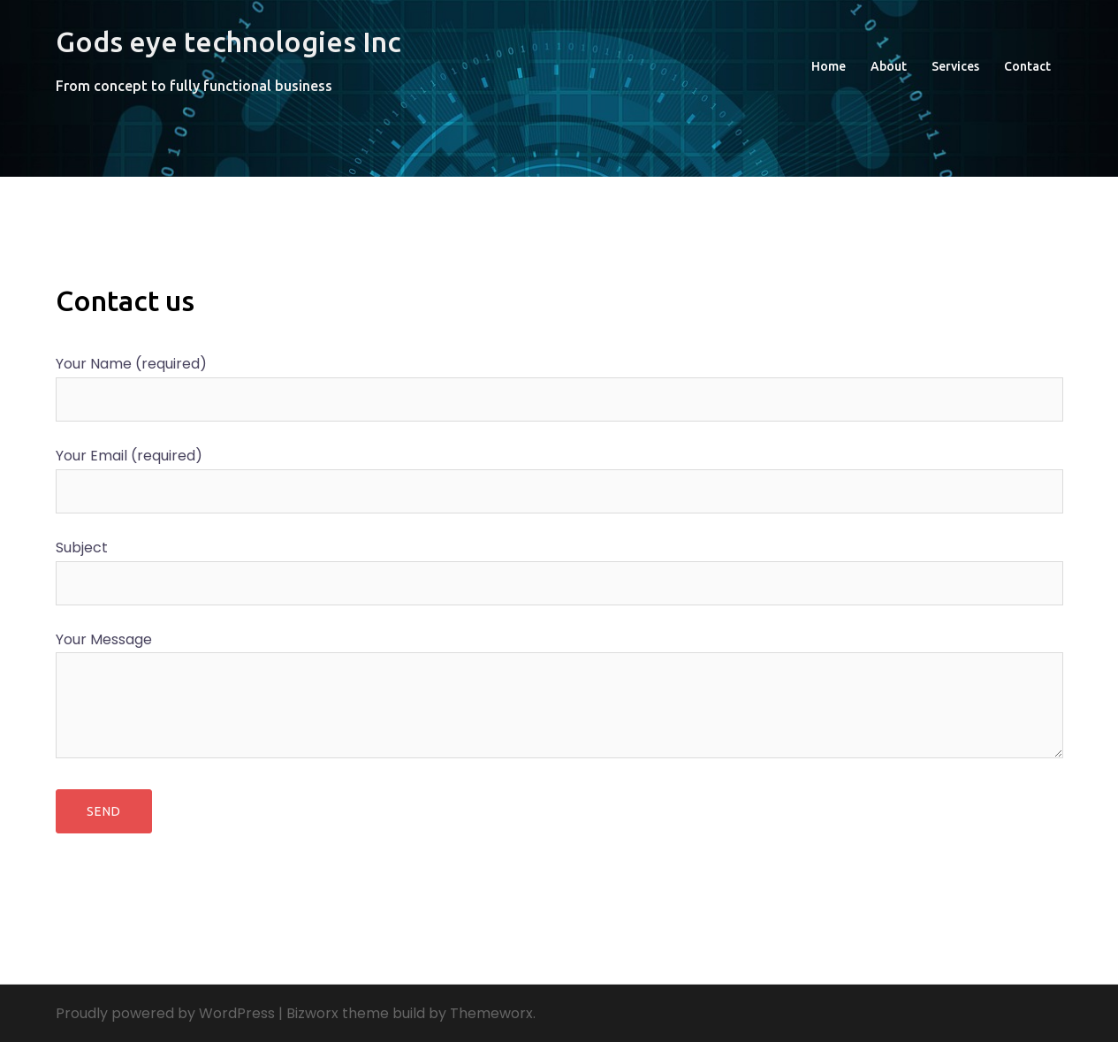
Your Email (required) (559, 473)
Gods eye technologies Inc (228, 41)
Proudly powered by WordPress (165, 1013)
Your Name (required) (559, 381)
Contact (1027, 66)
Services (955, 66)
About (889, 66)
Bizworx (312, 1013)
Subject (559, 565)
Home (828, 66)
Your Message (559, 696)
